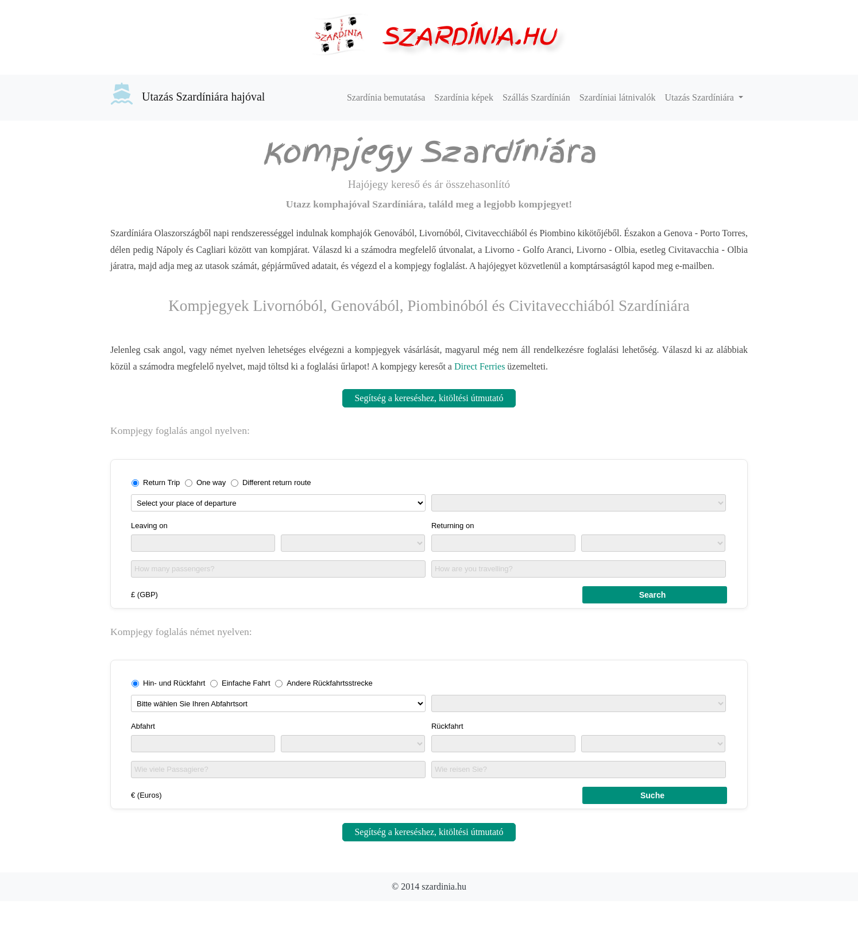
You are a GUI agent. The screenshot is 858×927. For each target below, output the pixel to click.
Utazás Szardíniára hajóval (187, 93)
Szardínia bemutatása (386, 97)
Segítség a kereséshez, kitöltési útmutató (428, 398)
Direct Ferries (479, 366)
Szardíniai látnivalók (617, 97)
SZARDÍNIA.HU (468, 36)
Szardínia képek (463, 97)
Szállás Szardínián (536, 97)
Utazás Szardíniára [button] (700, 97)
